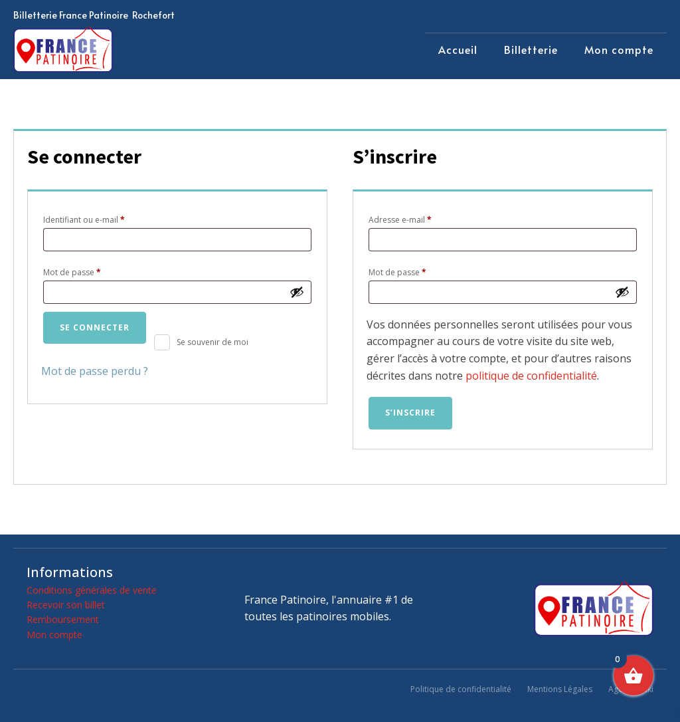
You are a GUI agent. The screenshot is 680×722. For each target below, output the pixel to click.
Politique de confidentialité (460, 689)
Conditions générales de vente (92, 590)
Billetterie (531, 49)
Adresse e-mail (421, 218)
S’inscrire (410, 412)
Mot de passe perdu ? (94, 371)
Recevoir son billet (66, 604)
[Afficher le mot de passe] (297, 292)
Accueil (457, 49)
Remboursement (63, 619)
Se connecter (94, 327)
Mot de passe (93, 271)
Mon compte (618, 49)
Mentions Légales (559, 689)
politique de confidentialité (531, 375)
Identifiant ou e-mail (105, 218)
